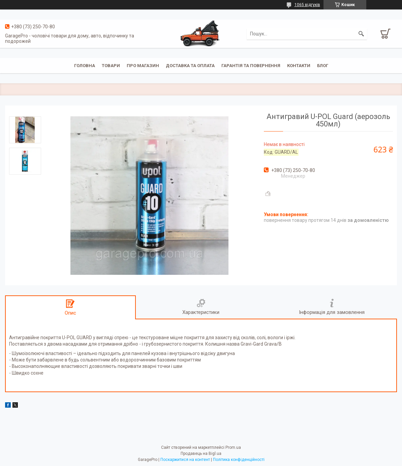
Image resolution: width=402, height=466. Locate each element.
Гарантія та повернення (250, 65)
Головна (84, 65)
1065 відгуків (307, 4)
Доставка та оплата (190, 65)
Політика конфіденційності (239, 459)
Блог (322, 65)
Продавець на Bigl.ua (201, 453)
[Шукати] (361, 33)
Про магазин (143, 65)
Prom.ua (233, 447)
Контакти (298, 65)
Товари (111, 65)
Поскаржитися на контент (185, 459)
